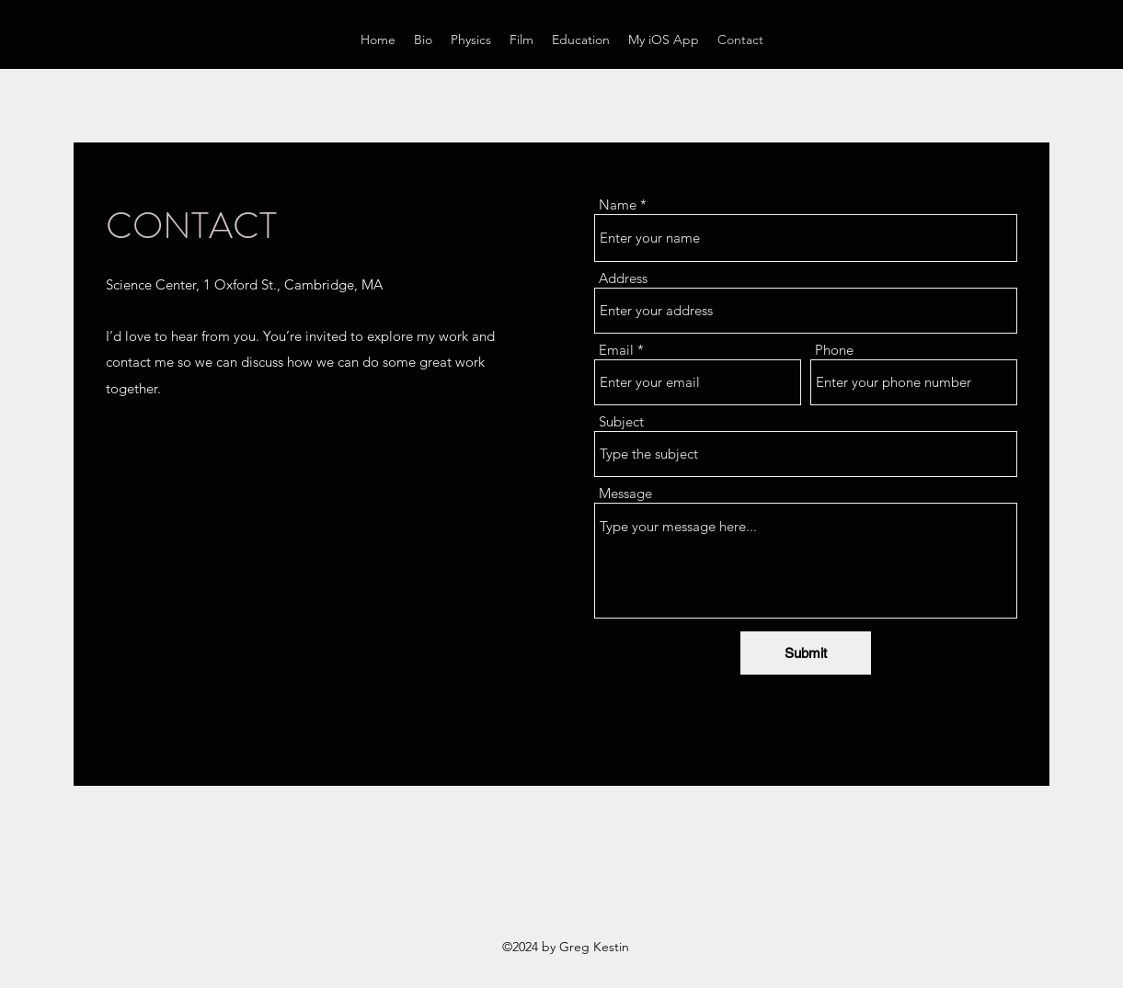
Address (623, 278)
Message (625, 493)
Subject (621, 421)
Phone (834, 350)
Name (617, 204)
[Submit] (805, 653)
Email (616, 350)
